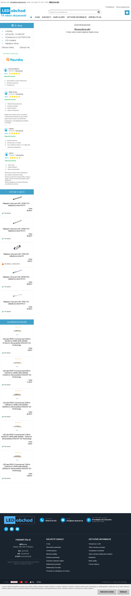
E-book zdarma (94, 564)
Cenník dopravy (51, 551)
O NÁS (37, 17)
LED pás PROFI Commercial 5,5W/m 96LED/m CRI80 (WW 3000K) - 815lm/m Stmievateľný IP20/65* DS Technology (17, 342)
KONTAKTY (46, 17)
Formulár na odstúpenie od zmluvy (58, 571)
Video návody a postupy (97, 547)
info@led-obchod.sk (74, 521)
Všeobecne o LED (95, 544)
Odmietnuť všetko (107, 592)
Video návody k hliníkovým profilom (100, 554)
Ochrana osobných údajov (55, 561)
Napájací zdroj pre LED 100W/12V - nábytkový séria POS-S (16, 230)
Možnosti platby (51, 554)
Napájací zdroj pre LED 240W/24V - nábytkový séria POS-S (16, 278)
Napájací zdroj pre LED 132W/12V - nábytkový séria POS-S (16, 204)
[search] (99, 12)
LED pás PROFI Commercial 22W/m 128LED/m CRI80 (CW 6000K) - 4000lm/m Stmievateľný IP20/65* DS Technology (16, 406)
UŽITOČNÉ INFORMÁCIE (77, 17)
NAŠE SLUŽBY (59, 17)
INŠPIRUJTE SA (95, 17)
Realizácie (92, 557)
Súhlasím (123, 592)
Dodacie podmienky (52, 557)
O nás (48, 544)
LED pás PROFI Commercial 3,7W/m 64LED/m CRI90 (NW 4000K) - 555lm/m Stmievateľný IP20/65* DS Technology (16, 437)
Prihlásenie (110, 7)
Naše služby (93, 561)
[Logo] (14, 12)
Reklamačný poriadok (53, 564)
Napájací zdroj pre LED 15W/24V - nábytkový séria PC (16, 255)
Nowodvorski (85, 25)
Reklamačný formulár (53, 568)
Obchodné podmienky (53, 547)
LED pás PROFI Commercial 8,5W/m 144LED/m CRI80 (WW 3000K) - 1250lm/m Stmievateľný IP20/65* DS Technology (16, 374)
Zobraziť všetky (8, 47)
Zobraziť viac (25, 47)
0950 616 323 (50, 521)
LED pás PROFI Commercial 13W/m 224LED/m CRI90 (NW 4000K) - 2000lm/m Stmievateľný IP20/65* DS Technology (16, 467)
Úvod (76, 25)
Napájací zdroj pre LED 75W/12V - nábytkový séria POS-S (16, 303)
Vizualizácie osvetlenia (96, 551)
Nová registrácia (122, 7)
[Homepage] (30, 17)
